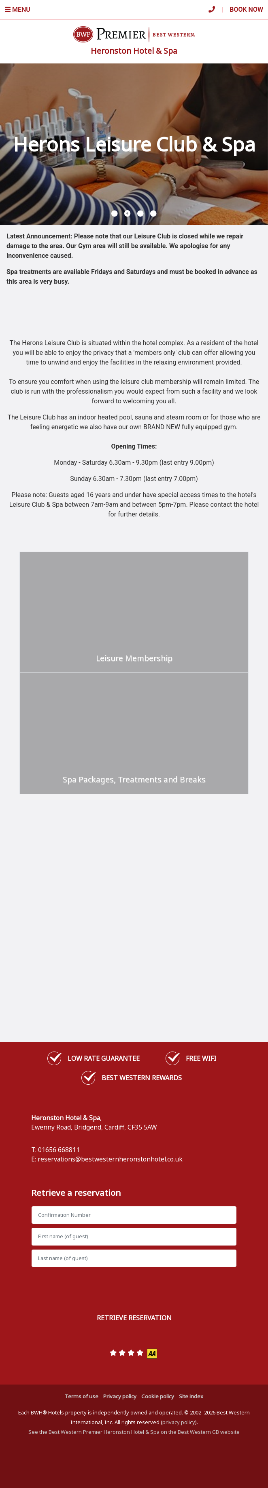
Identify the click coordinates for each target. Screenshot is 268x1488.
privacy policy (178, 1422)
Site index (191, 1396)
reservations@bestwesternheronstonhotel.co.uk (110, 1159)
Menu (17, 9)
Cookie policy (157, 1396)
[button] (114, 214)
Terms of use (81, 1396)
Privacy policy (119, 1396)
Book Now (246, 9)
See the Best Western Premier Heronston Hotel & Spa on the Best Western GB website (134, 1431)
